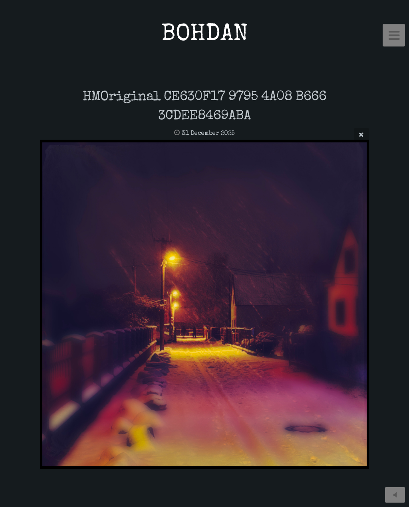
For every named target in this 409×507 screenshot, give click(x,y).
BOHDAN (204, 35)
